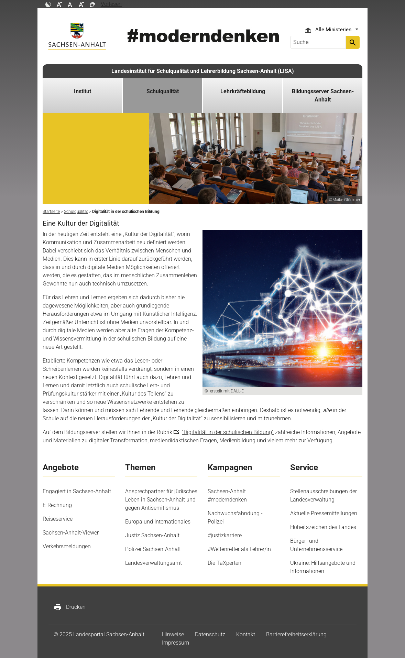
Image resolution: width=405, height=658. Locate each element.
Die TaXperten (224, 563)
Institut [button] (82, 91)
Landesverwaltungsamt (153, 563)
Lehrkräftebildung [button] (242, 91)
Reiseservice (58, 519)
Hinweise (173, 634)
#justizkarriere (225, 535)
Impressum (175, 642)
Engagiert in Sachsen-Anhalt (77, 491)
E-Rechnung (57, 505)
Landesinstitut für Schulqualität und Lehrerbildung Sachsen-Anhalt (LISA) (202, 71)
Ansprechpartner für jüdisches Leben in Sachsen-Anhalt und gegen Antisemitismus (161, 499)
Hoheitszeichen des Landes (323, 527)
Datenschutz (210, 634)
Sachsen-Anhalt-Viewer (71, 532)
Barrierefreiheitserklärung (296, 634)
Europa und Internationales (157, 521)
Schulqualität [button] (162, 91)
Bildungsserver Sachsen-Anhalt (323, 95)
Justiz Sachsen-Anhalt (152, 535)
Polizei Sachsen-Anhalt (153, 549)
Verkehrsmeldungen (67, 546)
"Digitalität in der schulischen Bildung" (228, 432)
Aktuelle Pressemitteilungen (323, 513)
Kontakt (245, 634)
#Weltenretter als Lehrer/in (239, 549)
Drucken (70, 607)
